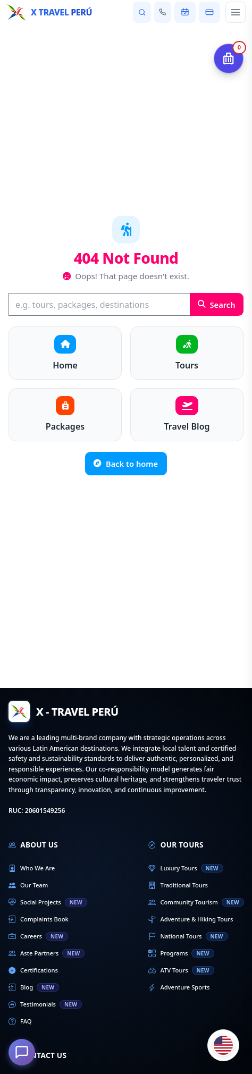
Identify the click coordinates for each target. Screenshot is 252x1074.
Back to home (126, 463)
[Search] (99, 304)
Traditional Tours (178, 885)
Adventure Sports (178, 987)
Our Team (28, 885)
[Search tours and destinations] (141, 12)
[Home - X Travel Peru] (49, 12)
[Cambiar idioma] (223, 1045)
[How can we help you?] (22, 1052)
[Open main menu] (235, 12)
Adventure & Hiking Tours (190, 919)
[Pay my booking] (209, 12)
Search (217, 304)
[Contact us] (162, 12)
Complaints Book (39, 919)
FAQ (20, 1021)
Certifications (33, 970)
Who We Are (32, 868)
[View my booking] (185, 12)
